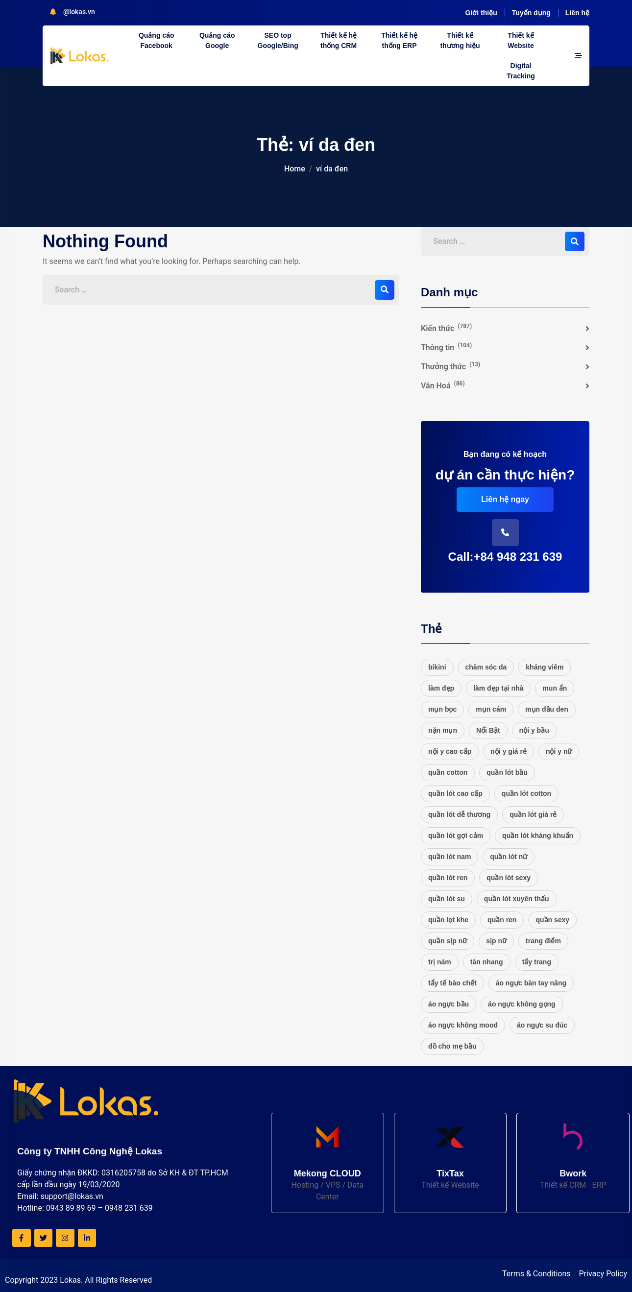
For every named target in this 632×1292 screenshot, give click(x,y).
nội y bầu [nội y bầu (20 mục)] (534, 730)
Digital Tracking (521, 71)
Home (294, 168)
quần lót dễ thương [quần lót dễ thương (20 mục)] (459, 814)
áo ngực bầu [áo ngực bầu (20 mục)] (448, 1004)
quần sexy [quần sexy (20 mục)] (552, 920)
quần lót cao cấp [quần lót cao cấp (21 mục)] (455, 793)
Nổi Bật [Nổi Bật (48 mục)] (488, 730)
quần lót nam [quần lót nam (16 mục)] (449, 857)
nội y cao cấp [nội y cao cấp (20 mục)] (449, 751)
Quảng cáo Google (217, 40)
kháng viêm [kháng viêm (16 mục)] (544, 667)
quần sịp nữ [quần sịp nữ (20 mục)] (447, 941)
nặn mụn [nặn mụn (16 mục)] (442, 730)
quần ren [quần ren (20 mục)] (501, 920)
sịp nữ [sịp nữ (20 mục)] (496, 941)
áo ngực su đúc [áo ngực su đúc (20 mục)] (542, 1025)
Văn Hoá (443, 385)
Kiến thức (446, 328)
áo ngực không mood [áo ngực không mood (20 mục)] (463, 1025)
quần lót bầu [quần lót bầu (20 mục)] (507, 772)
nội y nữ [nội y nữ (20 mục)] (559, 751)
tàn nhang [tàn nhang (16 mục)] (486, 962)
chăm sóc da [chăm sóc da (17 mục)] (486, 667)
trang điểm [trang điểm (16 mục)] (543, 941)
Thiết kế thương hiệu (460, 40)
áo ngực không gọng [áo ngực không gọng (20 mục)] (522, 1004)
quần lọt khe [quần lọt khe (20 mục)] (448, 920)
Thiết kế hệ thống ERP (399, 40)
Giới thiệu (481, 13)
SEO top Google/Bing (278, 40)
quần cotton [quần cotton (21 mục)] (447, 772)
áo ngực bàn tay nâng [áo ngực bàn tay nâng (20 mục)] (531, 983)
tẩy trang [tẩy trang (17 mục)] (536, 962)
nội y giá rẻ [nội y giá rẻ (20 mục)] (508, 751)
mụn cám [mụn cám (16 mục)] (491, 709)
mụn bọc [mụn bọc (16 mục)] (442, 709)
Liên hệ (577, 13)
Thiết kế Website (521, 40)
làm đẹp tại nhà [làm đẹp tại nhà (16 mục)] (498, 688)
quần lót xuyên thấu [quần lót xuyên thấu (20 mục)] (516, 899)
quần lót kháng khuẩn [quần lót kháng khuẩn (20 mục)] (537, 835)
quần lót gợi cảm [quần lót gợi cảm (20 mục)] (455, 835)
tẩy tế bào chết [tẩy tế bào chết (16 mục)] (452, 983)
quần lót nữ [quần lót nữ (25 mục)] (508, 857)
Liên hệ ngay (505, 499)
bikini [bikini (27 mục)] (437, 667)
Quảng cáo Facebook (156, 40)
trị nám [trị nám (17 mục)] (439, 962)
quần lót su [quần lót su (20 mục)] (446, 899)
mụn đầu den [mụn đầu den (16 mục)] (546, 709)
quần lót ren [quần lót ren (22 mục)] (447, 878)
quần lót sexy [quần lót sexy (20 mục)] (508, 878)
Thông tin (446, 347)
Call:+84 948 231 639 (505, 556)
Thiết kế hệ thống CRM (338, 40)
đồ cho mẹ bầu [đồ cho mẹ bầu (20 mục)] (452, 1046)
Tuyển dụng (531, 13)
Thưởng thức (450, 366)
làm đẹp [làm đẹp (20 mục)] (441, 688)
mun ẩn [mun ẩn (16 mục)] (554, 688)
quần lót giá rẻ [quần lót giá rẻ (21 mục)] (533, 814)
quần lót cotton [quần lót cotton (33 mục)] (526, 793)
